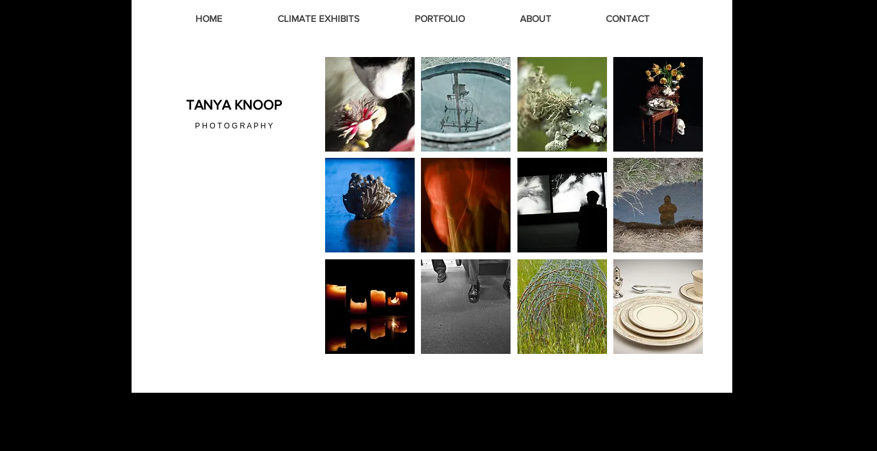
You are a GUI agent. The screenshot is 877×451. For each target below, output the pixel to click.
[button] (370, 104)
